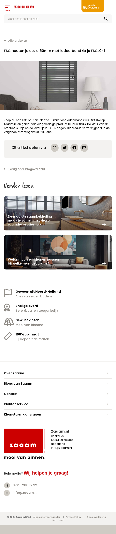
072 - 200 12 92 (25, 485)
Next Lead (58, 520)
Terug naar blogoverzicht (24, 169)
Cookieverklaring (96, 517)
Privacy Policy (73, 517)
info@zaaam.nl (25, 492)
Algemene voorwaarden (47, 517)
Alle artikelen (15, 41)
